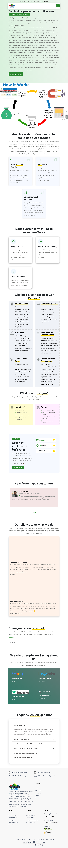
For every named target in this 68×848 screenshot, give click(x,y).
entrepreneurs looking (46, 18)
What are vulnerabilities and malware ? (26, 748)
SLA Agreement (13, 815)
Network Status (30, 817)
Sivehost (12, 642)
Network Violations (13, 822)
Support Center (18, 467)
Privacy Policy (12, 813)
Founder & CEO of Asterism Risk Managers (29, 493)
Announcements (30, 815)
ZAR (30, 1)
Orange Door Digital (16, 613)
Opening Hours (39, 798)
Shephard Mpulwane (18, 562)
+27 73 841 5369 (50, 816)
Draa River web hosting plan (39, 52)
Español (37, 1)
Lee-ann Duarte (16, 601)
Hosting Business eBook (32, 820)
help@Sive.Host (43, 440)
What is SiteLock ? (19, 725)
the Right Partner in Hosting (16, 25)
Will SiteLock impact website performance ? (27, 753)
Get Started (31, 215)
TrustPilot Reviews (18, 696)
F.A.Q (36, 788)
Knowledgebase (30, 813)
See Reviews (15, 682)
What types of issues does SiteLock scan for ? (28, 744)
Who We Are (38, 786)
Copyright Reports (13, 820)
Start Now (20, 182)
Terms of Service (13, 817)
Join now (12, 637)
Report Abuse (12, 825)
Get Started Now (16, 74)
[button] (32, 512)
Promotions (38, 793)
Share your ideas (30, 822)
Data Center (38, 791)
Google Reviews (17, 678)
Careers (37, 795)
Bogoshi (12, 574)
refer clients (54, 23)
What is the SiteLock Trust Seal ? (24, 757)
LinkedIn (41, 452)
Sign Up (47, 180)
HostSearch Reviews (45, 695)
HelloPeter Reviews (45, 678)
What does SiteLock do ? (21, 739)
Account (23, 1)
